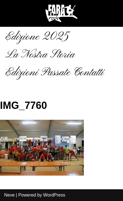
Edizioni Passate (37, 73)
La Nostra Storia (40, 55)
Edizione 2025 (36, 37)
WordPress (54, 195)
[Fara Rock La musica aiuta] (61, 13)
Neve (9, 195)
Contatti (88, 73)
